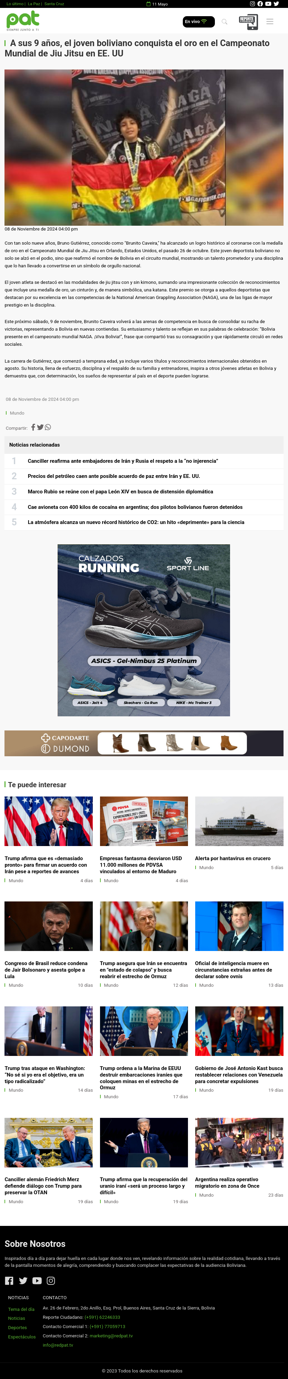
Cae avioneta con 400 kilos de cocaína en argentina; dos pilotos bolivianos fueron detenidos (135, 507)
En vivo (196, 21)
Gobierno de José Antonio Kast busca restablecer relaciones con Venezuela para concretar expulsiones (239, 1074)
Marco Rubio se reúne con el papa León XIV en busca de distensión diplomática (120, 492)
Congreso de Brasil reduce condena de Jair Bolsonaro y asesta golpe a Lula (45, 970)
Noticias (16, 1318)
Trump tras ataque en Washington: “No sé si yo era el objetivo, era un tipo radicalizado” (44, 1074)
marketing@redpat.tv (111, 1335)
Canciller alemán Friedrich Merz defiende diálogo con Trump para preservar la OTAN (42, 1186)
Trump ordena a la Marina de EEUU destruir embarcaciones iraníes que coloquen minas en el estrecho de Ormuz (141, 1078)
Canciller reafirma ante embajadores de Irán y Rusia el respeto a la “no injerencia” (123, 461)
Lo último (15, 3)
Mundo (17, 413)
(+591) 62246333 (102, 1317)
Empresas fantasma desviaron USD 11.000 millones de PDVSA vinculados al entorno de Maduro (141, 865)
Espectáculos (22, 1336)
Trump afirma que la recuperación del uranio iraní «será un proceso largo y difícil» (144, 1186)
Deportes (17, 1327)
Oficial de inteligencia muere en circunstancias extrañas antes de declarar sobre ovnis (233, 970)
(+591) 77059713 (107, 1326)
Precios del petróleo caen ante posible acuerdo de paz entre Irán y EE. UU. (114, 476)
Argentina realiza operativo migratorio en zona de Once (227, 1182)
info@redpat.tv (58, 1345)
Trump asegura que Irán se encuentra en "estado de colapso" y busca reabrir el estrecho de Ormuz (143, 970)
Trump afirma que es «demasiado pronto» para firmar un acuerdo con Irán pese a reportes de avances (45, 865)
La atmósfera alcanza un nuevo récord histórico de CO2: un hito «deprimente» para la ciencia (136, 522)
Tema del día (21, 1309)
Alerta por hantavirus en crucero (233, 858)
